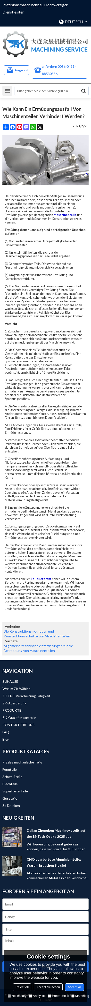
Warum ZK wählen (16, 689)
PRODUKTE (11, 710)
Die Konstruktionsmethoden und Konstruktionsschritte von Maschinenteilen (37, 633)
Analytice (37, 996)
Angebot (21, 70)
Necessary (17, 996)
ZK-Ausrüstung (14, 703)
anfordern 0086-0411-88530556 (59, 70)
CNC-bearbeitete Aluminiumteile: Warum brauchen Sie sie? (54, 862)
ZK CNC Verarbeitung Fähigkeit (26, 696)
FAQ (5, 732)
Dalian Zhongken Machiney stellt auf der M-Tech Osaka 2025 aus (56, 833)
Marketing (80, 996)
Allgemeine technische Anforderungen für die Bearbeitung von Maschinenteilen (38, 648)
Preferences (58, 996)
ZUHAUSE (10, 681)
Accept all (74, 987)
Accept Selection (48, 987)
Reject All (22, 987)
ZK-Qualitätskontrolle (19, 718)
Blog (5, 739)
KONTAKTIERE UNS (18, 725)
